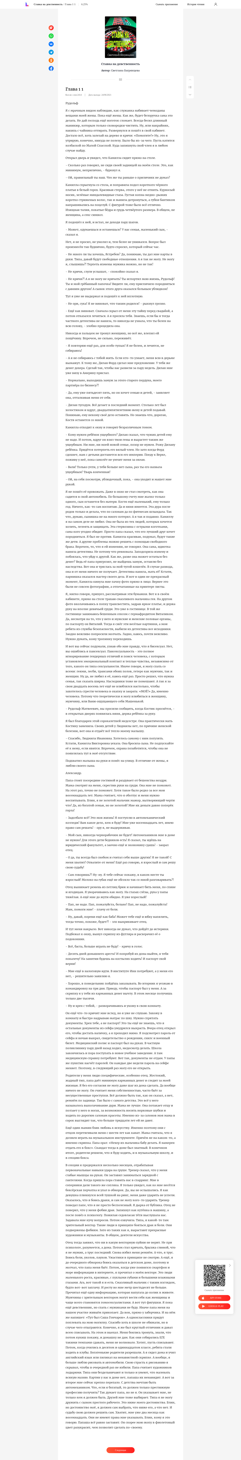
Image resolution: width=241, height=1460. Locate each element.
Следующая (120, 1450)
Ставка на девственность (48, 4)
